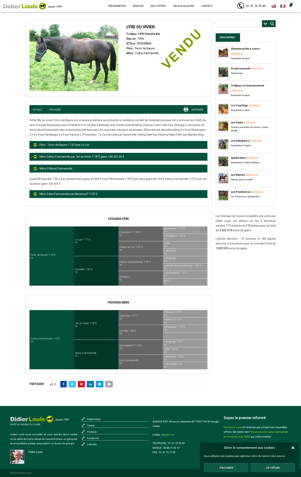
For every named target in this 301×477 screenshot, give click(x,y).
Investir (138, 5)
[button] (293, 448)
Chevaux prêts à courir (245, 48)
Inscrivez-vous (233, 427)
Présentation (117, 5)
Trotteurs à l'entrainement (247, 85)
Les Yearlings (239, 105)
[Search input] (240, 23)
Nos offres (158, 5)
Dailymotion (94, 419)
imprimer (197, 109)
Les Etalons (238, 174)
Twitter (91, 425)
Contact (207, 5)
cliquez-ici (167, 434)
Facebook (93, 438)
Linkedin (92, 444)
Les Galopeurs (240, 140)
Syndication (238, 157)
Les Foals (237, 122)
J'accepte (226, 467)
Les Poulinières (241, 191)
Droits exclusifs (241, 68)
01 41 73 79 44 (255, 6)
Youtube (92, 431)
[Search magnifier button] (272, 23)
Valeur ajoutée (183, 5)
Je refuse (273, 467)
